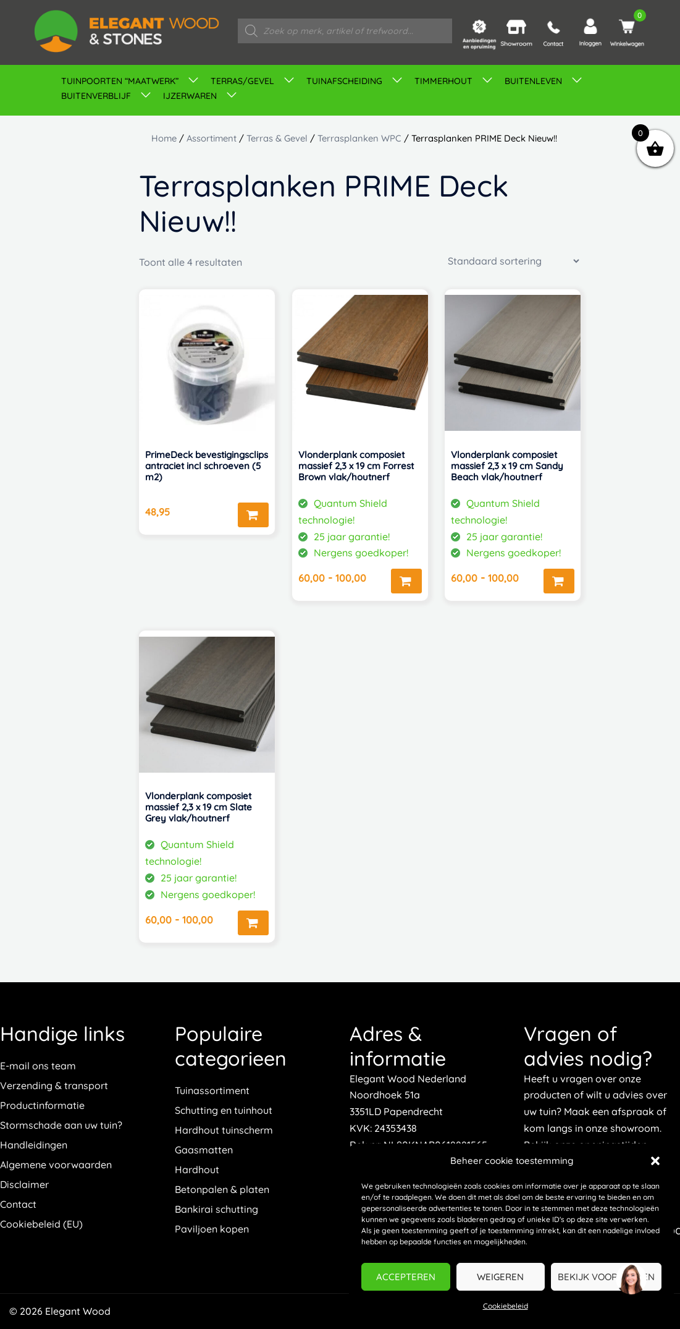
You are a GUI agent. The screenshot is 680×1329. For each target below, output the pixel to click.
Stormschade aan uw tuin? (61, 1125)
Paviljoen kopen (212, 1229)
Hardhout (197, 1169)
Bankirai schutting (216, 1209)
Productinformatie (42, 1105)
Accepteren (405, 1277)
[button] (655, 1161)
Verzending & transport (54, 1085)
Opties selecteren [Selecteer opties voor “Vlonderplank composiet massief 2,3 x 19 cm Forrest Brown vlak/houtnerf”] (406, 581)
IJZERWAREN (190, 95)
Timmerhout (443, 81)
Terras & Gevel (277, 138)
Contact (18, 1204)
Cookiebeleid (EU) (41, 1224)
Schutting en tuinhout (223, 1110)
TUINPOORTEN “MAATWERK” (119, 81)
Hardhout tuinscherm (224, 1130)
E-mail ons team (38, 1065)
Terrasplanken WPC (359, 138)
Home (164, 138)
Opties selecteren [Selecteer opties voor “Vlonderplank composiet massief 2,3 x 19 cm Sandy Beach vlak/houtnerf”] (559, 581)
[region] (630, 1279)
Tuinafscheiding (344, 81)
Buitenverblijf (96, 95)
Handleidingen (33, 1145)
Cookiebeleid (505, 1305)
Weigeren (500, 1277)
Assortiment (212, 138)
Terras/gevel (242, 81)
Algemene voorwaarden (56, 1164)
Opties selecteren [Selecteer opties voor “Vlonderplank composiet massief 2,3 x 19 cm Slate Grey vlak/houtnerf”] (253, 923)
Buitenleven (533, 81)
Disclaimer (24, 1184)
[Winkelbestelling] (513, 261)
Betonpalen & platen (222, 1189)
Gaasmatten (204, 1150)
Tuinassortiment (212, 1090)
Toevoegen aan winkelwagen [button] (253, 515)
